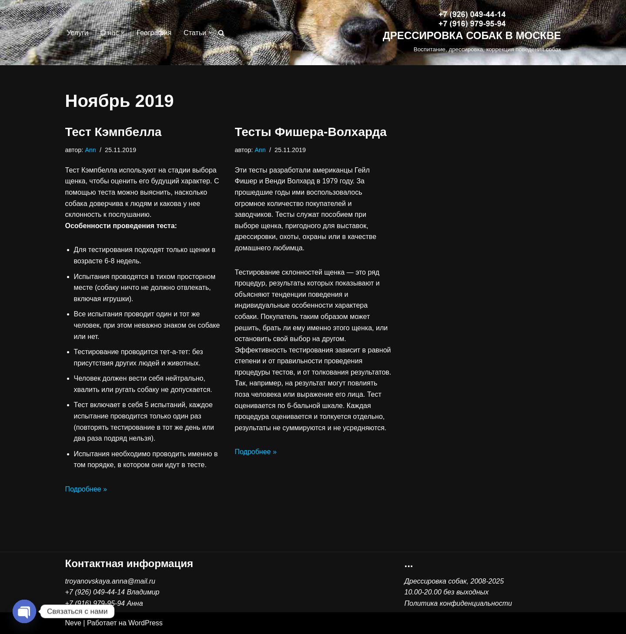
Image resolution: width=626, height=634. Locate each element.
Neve (73, 623)
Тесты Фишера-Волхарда (311, 132)
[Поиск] (221, 33)
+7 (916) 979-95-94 (95, 603)
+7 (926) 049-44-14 (95, 592)
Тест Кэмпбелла (113, 132)
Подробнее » (86, 489)
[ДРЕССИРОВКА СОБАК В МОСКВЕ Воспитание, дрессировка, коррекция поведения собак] (472, 32)
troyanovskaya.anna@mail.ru (110, 581)
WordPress (145, 623)
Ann (90, 149)
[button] (122, 32)
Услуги (77, 33)
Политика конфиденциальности (458, 603)
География (154, 33)
